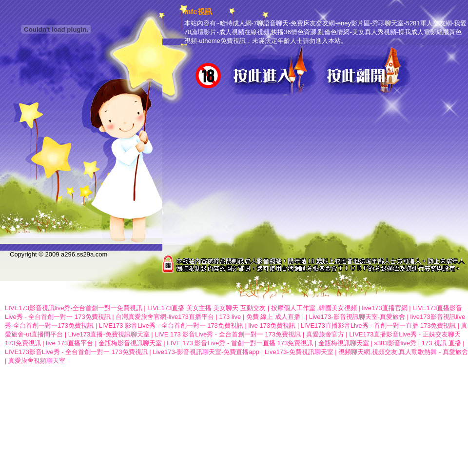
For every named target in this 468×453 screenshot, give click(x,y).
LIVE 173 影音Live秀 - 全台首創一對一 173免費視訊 (228, 334)
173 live (230, 316)
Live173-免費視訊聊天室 (299, 351)
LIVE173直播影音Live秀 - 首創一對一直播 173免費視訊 (378, 325)
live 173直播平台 (69, 343)
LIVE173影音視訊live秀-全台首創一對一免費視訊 (73, 308)
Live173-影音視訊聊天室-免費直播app (206, 351)
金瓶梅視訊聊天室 (343, 343)
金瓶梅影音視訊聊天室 (130, 343)
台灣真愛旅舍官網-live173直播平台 (165, 316)
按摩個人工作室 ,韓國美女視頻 (314, 308)
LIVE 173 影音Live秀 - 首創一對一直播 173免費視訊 (240, 343)
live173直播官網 (385, 308)
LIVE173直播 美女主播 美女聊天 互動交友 (206, 308)
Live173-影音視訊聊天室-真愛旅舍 (357, 316)
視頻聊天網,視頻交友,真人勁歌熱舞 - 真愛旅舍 (403, 351)
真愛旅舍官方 (325, 334)
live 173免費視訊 (271, 325)
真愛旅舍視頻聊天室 (36, 360)
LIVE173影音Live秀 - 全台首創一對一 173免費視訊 (76, 351)
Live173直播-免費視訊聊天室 (109, 334)
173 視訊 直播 (441, 343)
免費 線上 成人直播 (273, 316)
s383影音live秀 (395, 343)
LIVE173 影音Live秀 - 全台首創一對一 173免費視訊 (171, 325)
